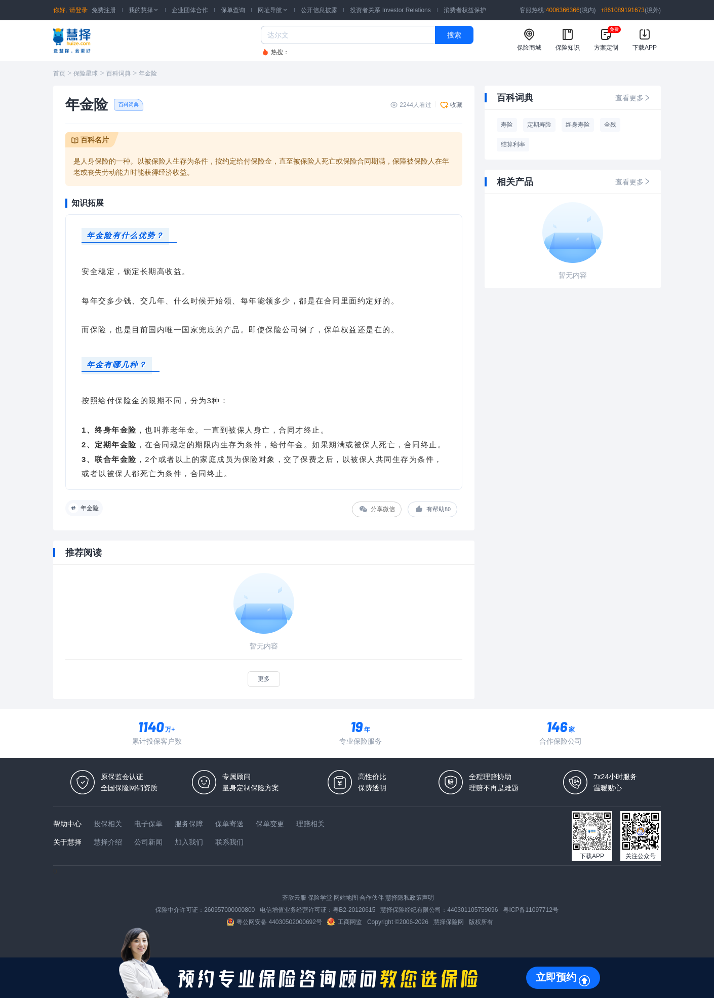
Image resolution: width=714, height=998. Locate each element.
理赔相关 (310, 824)
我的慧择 (144, 10)
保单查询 (233, 10)
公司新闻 (148, 842)
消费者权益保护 (465, 10)
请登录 (78, 10)
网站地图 (346, 897)
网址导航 (273, 10)
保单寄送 (229, 824)
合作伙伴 (372, 897)
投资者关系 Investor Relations (390, 10)
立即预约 (556, 977)
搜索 (454, 35)
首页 (59, 73)
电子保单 (148, 824)
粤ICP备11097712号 (530, 909)
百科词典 (118, 73)
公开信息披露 (319, 10)
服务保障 (189, 824)
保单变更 (270, 824)
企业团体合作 (190, 10)
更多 (264, 678)
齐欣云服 (294, 897)
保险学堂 (320, 897)
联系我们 (229, 842)
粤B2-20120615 (354, 909)
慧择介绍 (108, 842)
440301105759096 (472, 909)
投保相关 (108, 824)
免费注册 (104, 10)
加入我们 (189, 842)
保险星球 (85, 73)
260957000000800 (229, 909)
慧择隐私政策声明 (409, 897)
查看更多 (633, 98)
